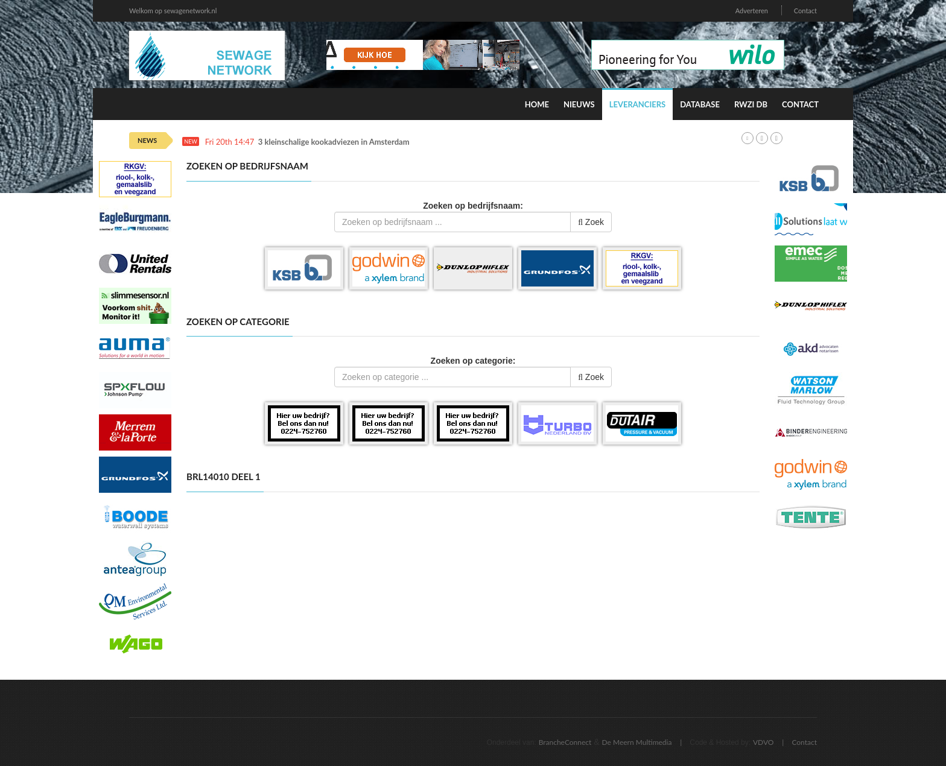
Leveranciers (637, 104)
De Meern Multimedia (637, 742)
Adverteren (751, 10)
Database (700, 104)
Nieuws (579, 104)
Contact (805, 10)
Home (537, 104)
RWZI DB (750, 104)
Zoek (591, 222)
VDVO (763, 742)
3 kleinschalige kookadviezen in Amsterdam (334, 142)
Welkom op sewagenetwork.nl (173, 10)
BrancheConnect (565, 742)
